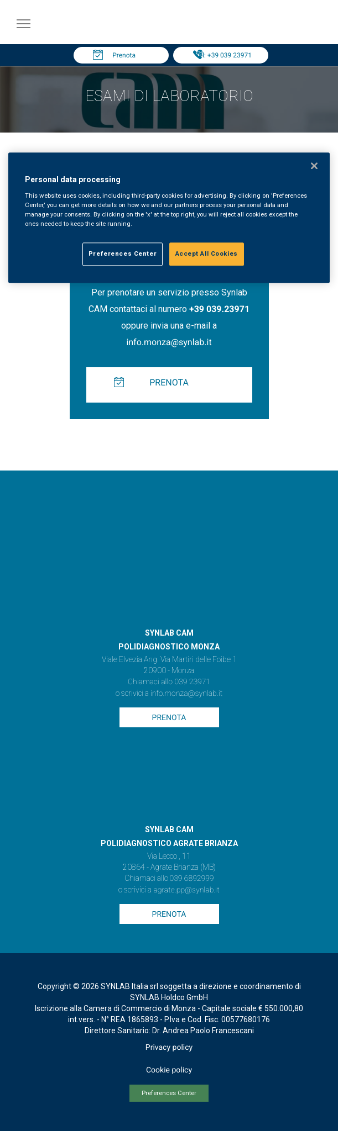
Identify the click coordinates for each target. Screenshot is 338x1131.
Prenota (124, 55)
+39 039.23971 (219, 309)
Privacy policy (169, 1047)
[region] (168, 218)
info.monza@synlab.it (168, 342)
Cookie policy (169, 1070)
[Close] (314, 166)
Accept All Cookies (206, 253)
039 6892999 (192, 878)
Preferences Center (169, 1093)
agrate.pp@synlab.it (186, 890)
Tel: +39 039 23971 (223, 55)
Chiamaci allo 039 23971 (169, 682)
